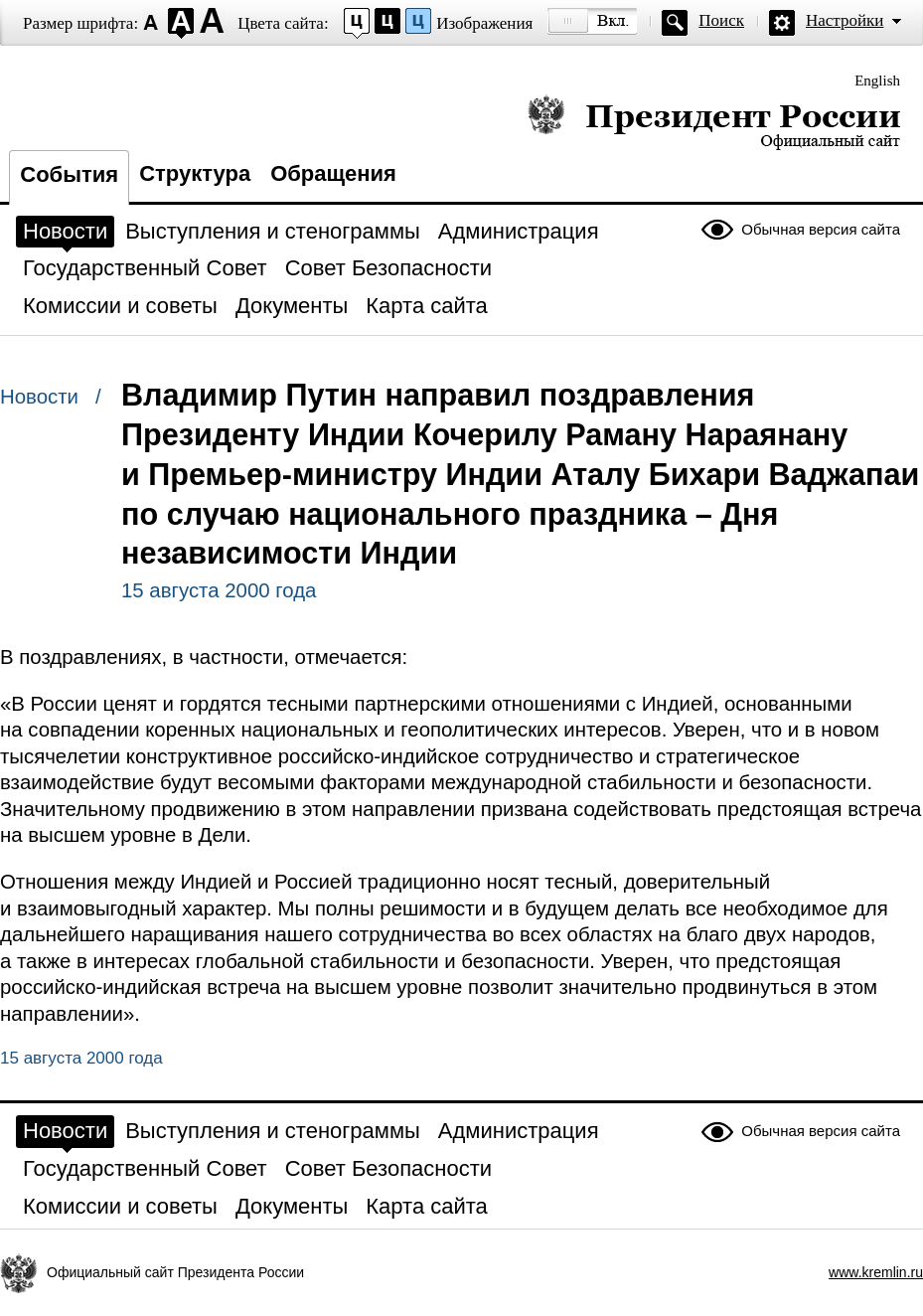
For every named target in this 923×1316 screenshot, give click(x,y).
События (69, 174)
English (877, 80)
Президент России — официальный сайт (714, 121)
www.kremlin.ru (876, 1272)
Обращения (333, 173)
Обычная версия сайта (820, 229)
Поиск (721, 20)
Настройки (844, 20)
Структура (194, 173)
